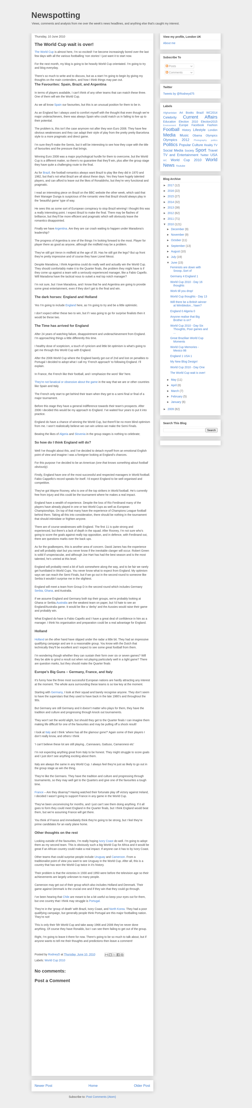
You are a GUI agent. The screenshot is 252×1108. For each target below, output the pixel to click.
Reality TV (210, 145)
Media (169, 135)
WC (165, 160)
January (176, 402)
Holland (39, 639)
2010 (171, 224)
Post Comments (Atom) (101, 1096)
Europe (183, 125)
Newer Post (43, 1086)
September (178, 245)
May (174, 379)
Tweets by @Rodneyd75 (178, 93)
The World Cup (45, 51)
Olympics (212, 135)
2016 (171, 190)
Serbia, (39, 590)
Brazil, (47, 172)
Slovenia (80, 434)
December (178, 229)
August (176, 251)
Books (190, 112)
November (178, 234)
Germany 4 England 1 (184, 276)
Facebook (197, 125)
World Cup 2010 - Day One (187, 367)
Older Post (142, 1086)
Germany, (57, 692)
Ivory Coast (106, 841)
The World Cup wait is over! (187, 372)
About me (169, 43)
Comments (174, 72)
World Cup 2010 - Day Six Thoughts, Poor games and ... (189, 329)
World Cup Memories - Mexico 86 (184, 348)
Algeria (63, 434)
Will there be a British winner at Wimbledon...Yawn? (188, 303)
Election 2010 (188, 121)
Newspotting (55, 15)
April (174, 385)
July (174, 256)
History (186, 130)
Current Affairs (200, 117)
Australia (62, 602)
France (39, 792)
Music (184, 135)
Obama (197, 135)
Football (171, 129)
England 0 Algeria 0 (182, 311)
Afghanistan (170, 112)
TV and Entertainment (180, 155)
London (213, 130)
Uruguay (99, 856)
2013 (171, 207)
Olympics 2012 (176, 140)
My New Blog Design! (184, 361)
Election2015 (209, 121)
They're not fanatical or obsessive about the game (67, 382)
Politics (170, 144)
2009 (171, 409)
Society (189, 150)
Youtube (180, 165)
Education (169, 121)
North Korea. (117, 909)
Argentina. (61, 228)
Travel (212, 150)
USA (214, 155)
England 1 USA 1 (181, 356)
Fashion (212, 125)
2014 (171, 202)
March (175, 391)
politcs (214, 140)
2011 (171, 218)
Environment (169, 125)
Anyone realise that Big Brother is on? (185, 318)
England (70, 305)
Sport (200, 150)
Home (93, 1086)
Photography (200, 140)
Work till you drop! (181, 291)
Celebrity (170, 117)
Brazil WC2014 (207, 112)
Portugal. (94, 901)
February (177, 396)
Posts (171, 66)
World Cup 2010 (55, 960)
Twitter (204, 155)
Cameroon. (119, 856)
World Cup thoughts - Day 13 (188, 296)
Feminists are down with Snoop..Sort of (185, 269)
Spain (58, 104)
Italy (48, 732)
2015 (171, 196)
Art (181, 112)
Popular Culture (191, 145)
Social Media (173, 150)
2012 (171, 213)
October (176, 240)
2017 (171, 185)
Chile (66, 896)
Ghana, (49, 590)
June (174, 262)
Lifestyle (199, 130)
